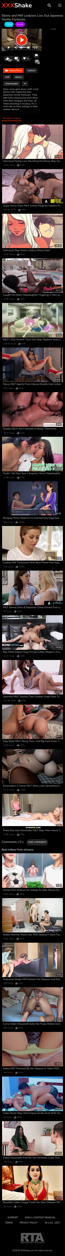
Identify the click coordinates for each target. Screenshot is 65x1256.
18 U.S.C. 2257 (52, 1222)
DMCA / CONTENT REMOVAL (40, 1217)
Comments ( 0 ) (12, 842)
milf (7, 77)
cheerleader (11, 83)
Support (13, 1217)
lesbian (31, 70)
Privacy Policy (29, 1222)
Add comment (37, 842)
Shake (17, 5)
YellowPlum (13, 70)
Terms (9, 1222)
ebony (18, 77)
